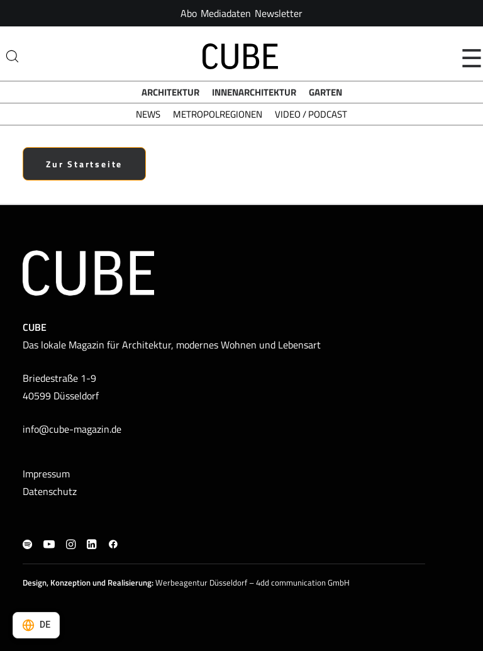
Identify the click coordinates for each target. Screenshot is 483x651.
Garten (325, 92)
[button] (27, 545)
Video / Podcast (311, 114)
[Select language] (36, 625)
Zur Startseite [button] (84, 163)
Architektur (170, 92)
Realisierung (130, 582)
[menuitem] (189, 13)
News (148, 114)
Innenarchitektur (254, 92)
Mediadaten (226, 13)
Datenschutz (50, 491)
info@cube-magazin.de (72, 429)
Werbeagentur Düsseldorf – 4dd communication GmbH (252, 582)
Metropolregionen (217, 114)
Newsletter (279, 13)
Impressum (46, 473)
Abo (188, 13)
